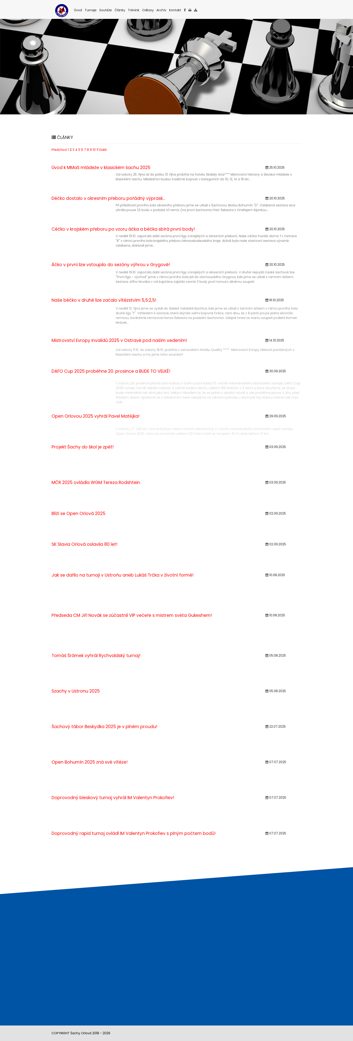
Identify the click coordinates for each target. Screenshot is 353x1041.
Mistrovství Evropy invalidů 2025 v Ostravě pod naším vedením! (119, 340)
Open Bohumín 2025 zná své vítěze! (90, 762)
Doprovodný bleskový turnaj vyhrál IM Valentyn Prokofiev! (113, 798)
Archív (161, 10)
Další (103, 149)
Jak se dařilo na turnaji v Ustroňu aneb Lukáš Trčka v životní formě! (123, 575)
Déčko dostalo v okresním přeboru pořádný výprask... (108, 198)
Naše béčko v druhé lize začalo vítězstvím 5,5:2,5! (104, 300)
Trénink (134, 10)
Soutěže (106, 10)
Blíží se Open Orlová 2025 (78, 513)
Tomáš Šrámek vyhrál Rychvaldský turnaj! (96, 656)
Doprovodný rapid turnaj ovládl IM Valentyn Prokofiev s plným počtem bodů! (134, 833)
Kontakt (175, 10)
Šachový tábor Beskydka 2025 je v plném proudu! (104, 727)
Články (120, 10)
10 (94, 149)
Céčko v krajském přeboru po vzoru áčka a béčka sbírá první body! (123, 229)
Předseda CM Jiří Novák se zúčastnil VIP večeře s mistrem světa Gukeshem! (132, 615)
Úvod (78, 10)
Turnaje (91, 10)
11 (97, 149)
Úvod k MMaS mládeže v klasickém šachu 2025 (101, 168)
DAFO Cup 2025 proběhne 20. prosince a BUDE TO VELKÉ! (111, 371)
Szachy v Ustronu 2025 (76, 691)
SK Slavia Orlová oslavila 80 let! (85, 544)
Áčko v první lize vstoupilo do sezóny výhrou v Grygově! (111, 265)
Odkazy (148, 10)
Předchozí (59, 149)
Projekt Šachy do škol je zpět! (83, 447)
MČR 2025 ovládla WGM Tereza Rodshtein (96, 482)
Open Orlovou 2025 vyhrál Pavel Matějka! (96, 416)
